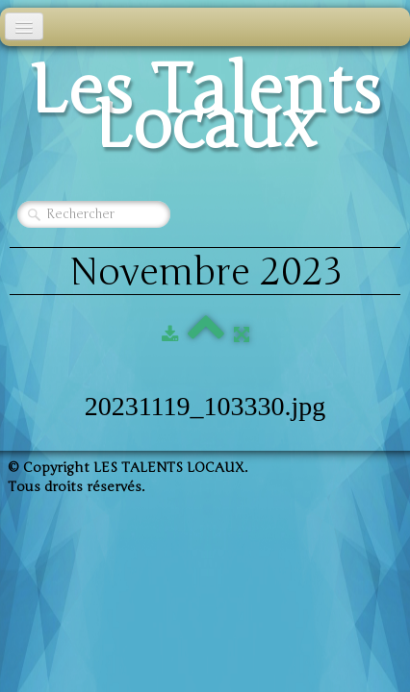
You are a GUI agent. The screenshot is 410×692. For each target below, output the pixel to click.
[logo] (205, 113)
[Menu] (24, 26)
